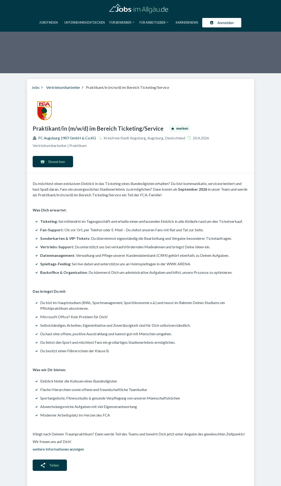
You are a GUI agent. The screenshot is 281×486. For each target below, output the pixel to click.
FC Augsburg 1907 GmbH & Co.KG (67, 138)
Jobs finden (48, 22)
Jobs (36, 87)
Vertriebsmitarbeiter (63, 87)
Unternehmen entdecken (84, 22)
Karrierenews (187, 22)
